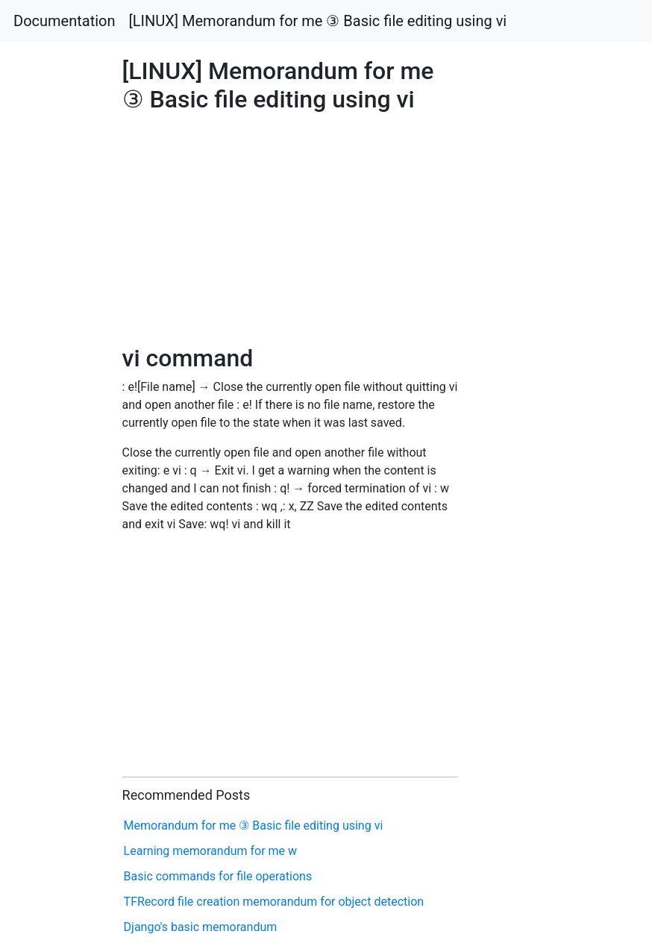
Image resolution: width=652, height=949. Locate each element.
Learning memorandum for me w (211, 851)
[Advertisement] (527, 413)
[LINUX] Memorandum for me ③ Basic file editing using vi (318, 21)
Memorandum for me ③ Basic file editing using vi (253, 825)
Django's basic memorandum (201, 927)
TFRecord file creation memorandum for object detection (274, 902)
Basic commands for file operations (218, 876)
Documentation (64, 21)
